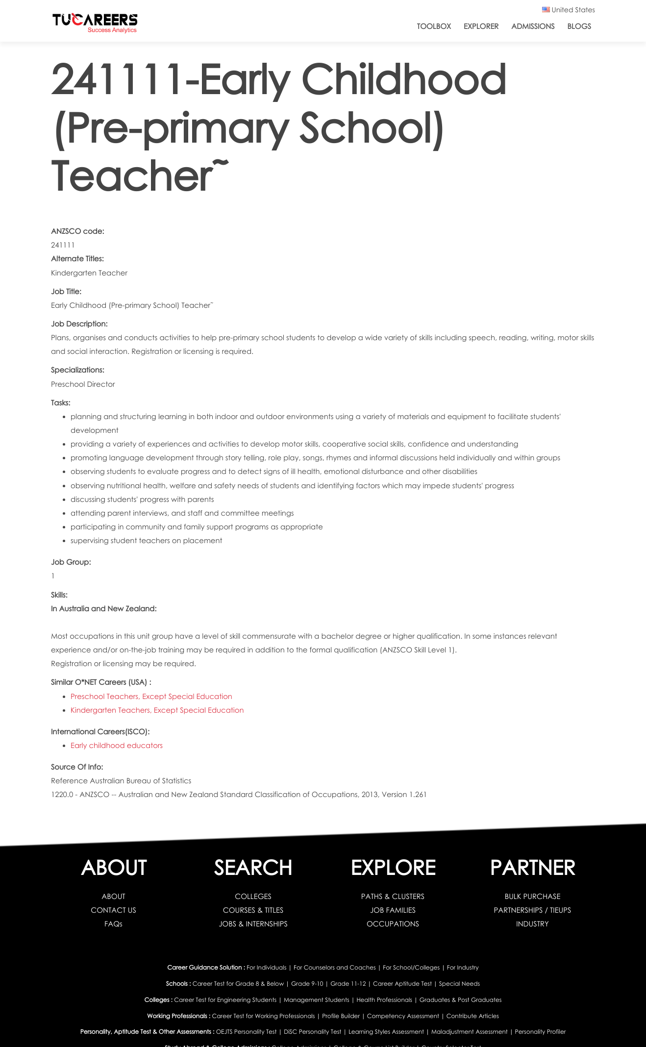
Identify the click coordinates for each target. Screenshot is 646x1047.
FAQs (113, 924)
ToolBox (434, 26)
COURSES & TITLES (253, 910)
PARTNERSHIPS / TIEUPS (532, 910)
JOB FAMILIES (393, 910)
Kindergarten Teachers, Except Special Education (157, 710)
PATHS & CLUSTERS (392, 896)
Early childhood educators (117, 745)
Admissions (532, 26)
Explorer (481, 26)
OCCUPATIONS (393, 924)
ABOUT (113, 896)
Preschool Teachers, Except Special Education (151, 696)
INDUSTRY (532, 924)
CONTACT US (113, 910)
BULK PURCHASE (533, 896)
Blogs (579, 26)
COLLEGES (253, 896)
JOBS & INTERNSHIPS (253, 924)
